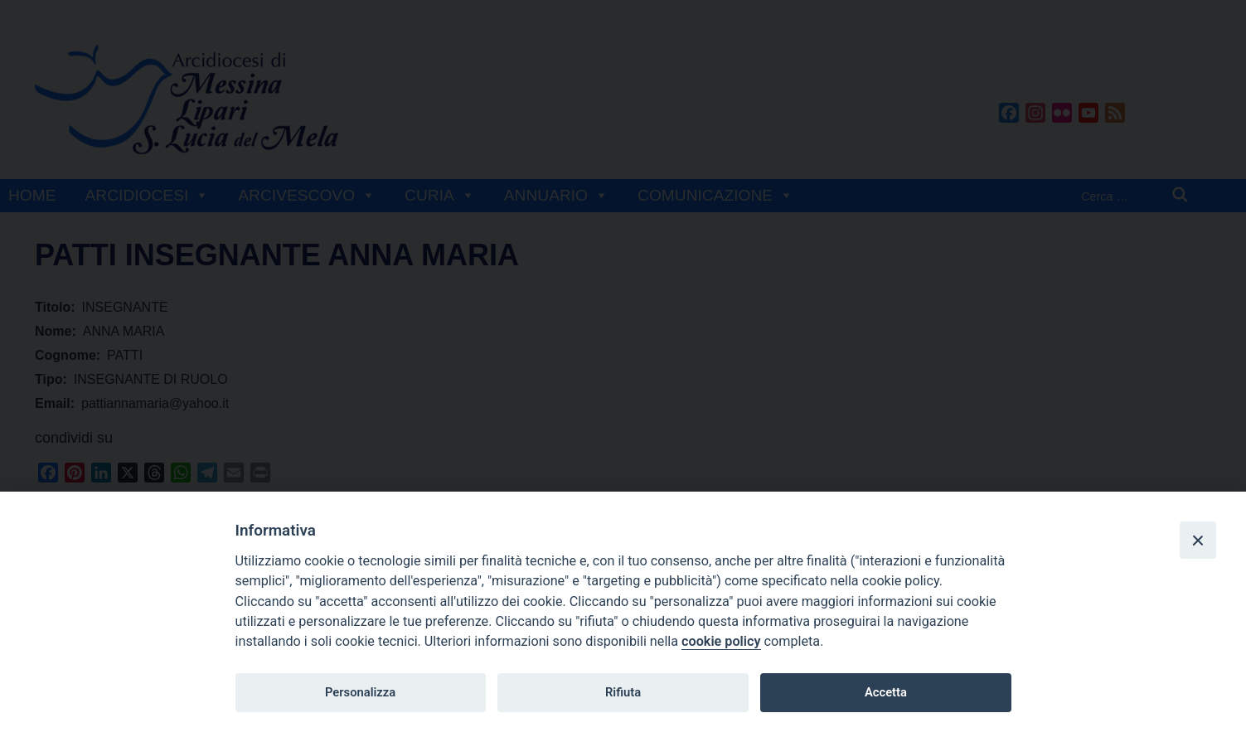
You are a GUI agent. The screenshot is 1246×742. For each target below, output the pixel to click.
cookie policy (720, 641)
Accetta (886, 692)
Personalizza (360, 692)
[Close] (1198, 539)
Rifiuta (623, 692)
